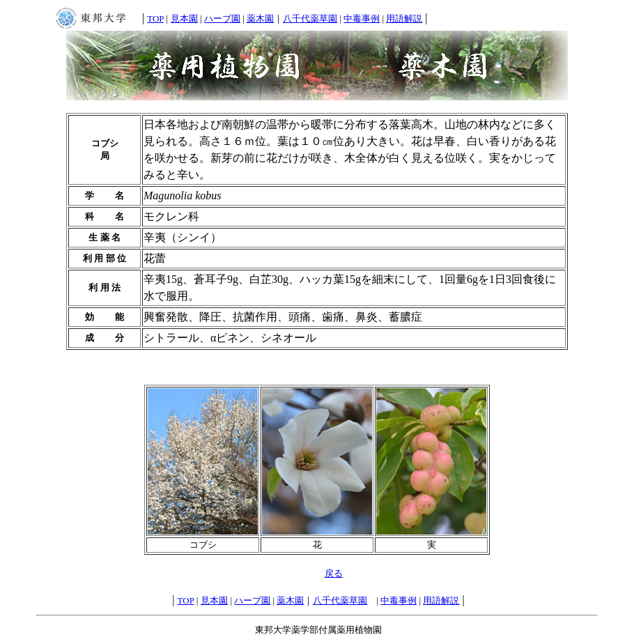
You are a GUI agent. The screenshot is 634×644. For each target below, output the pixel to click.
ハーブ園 (222, 18)
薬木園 (260, 18)
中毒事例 (361, 18)
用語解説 (404, 18)
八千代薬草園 (310, 18)
